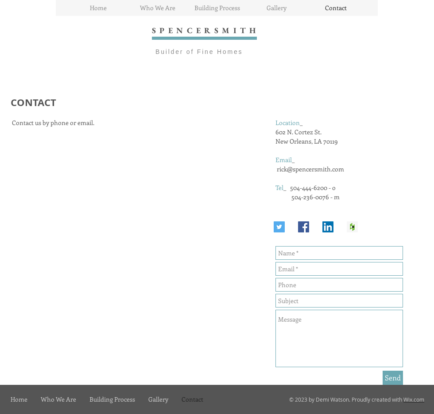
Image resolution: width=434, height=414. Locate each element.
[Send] (393, 378)
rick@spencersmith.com (310, 169)
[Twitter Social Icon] (279, 226)
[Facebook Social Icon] (303, 226)
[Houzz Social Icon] (352, 226)
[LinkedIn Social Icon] (327, 226)
